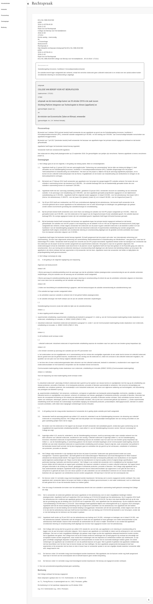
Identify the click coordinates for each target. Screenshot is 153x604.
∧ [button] (149, 599)
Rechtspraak (43, 3)
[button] (29, 3)
